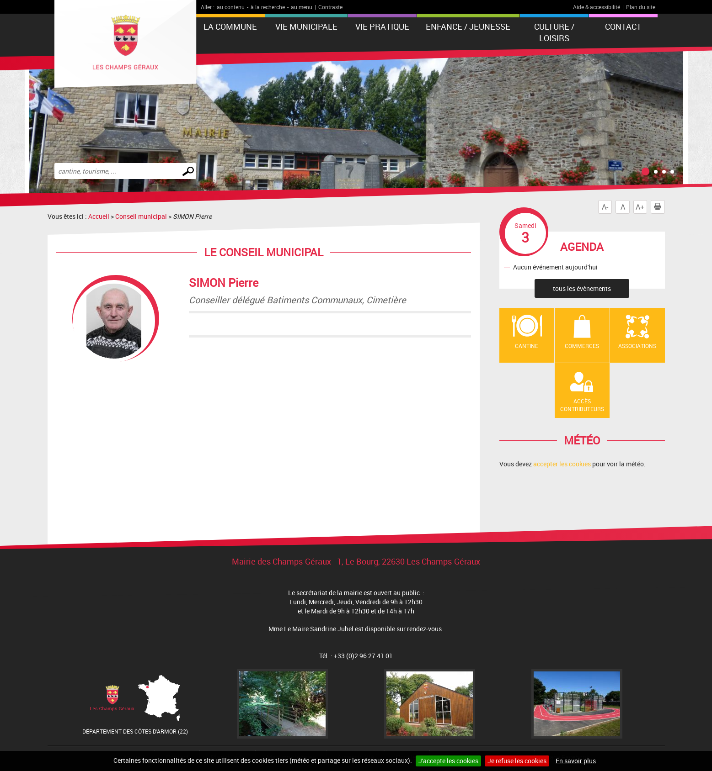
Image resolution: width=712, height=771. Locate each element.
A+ (640, 207)
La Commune (230, 26)
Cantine (526, 345)
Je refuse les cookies (516, 760)
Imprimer (659, 207)
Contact (623, 26)
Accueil (98, 216)
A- (605, 207)
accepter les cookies (562, 463)
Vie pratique (382, 26)
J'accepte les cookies (448, 760)
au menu (301, 7)
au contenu (231, 7)
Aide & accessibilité (596, 7)
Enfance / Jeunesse (468, 26)
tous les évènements (582, 288)
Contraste (330, 7)
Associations (637, 345)
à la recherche (268, 7)
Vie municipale (306, 26)
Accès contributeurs (582, 404)
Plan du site (640, 7)
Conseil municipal (141, 216)
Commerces (582, 345)
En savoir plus (576, 760)
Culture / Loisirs (554, 32)
